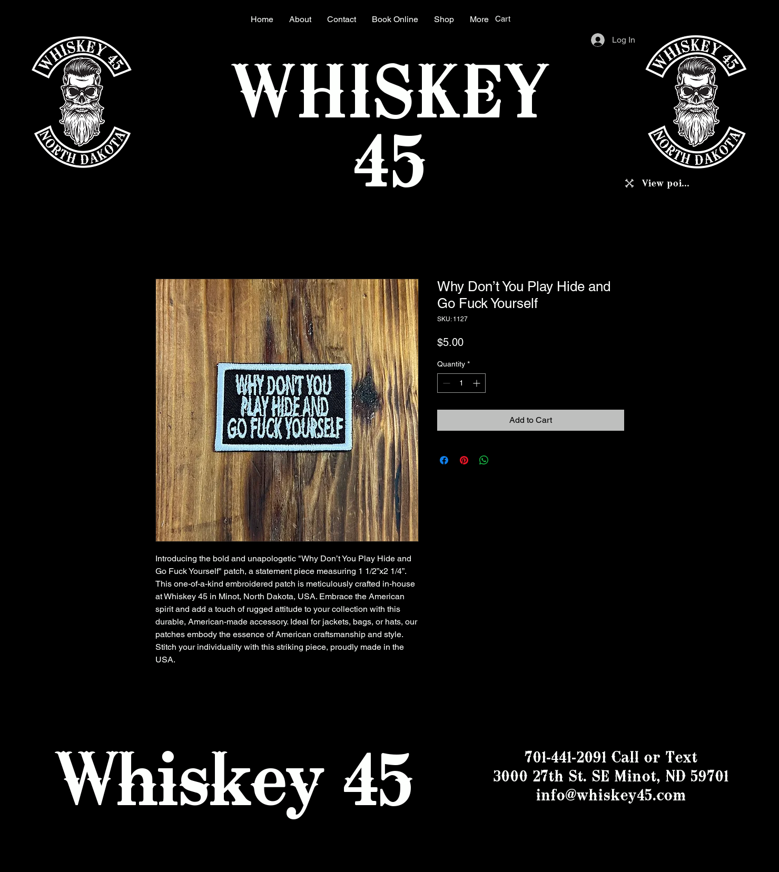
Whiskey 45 (232, 778)
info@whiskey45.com (611, 795)
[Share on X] (504, 460)
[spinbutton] (461, 383)
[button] (510, 19)
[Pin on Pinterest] (464, 460)
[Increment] (477, 383)
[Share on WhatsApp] (484, 460)
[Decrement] (445, 383)
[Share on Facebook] (444, 460)
